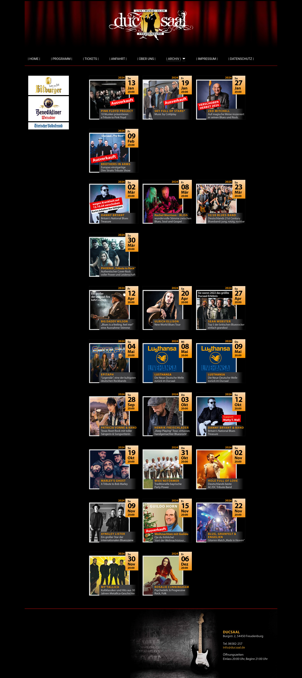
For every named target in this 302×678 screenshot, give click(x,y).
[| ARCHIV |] (183, 58)
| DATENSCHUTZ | (241, 59)
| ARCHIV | (173, 59)
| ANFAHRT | (118, 59)
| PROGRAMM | (61, 59)
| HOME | (34, 59)
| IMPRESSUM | (207, 59)
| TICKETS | (91, 59)
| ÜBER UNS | (147, 59)
